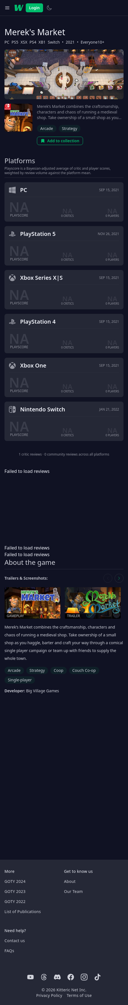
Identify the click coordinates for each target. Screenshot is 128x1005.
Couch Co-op (84, 670)
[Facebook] (70, 977)
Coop (58, 670)
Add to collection (60, 140)
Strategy (69, 128)
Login (34, 7)
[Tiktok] (97, 977)
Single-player (20, 679)
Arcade (46, 128)
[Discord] (57, 977)
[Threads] (44, 977)
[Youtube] (30, 977)
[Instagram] (84, 977)
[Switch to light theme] (49, 8)
